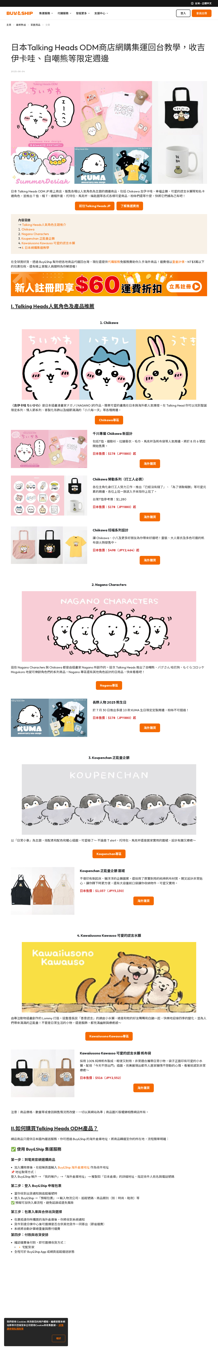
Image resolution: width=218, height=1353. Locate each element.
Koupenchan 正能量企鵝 (38, 238)
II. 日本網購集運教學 (35, 248)
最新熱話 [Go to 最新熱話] (21, 24)
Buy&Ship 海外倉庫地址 (74, 1167)
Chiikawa (28, 229)
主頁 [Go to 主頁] (8, 24)
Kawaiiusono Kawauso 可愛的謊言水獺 (48, 243)
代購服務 (114, 262)
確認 (58, 1338)
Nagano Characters (35, 234)
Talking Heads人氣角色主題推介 (44, 225)
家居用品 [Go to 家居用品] (35, 24)
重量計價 (178, 262)
